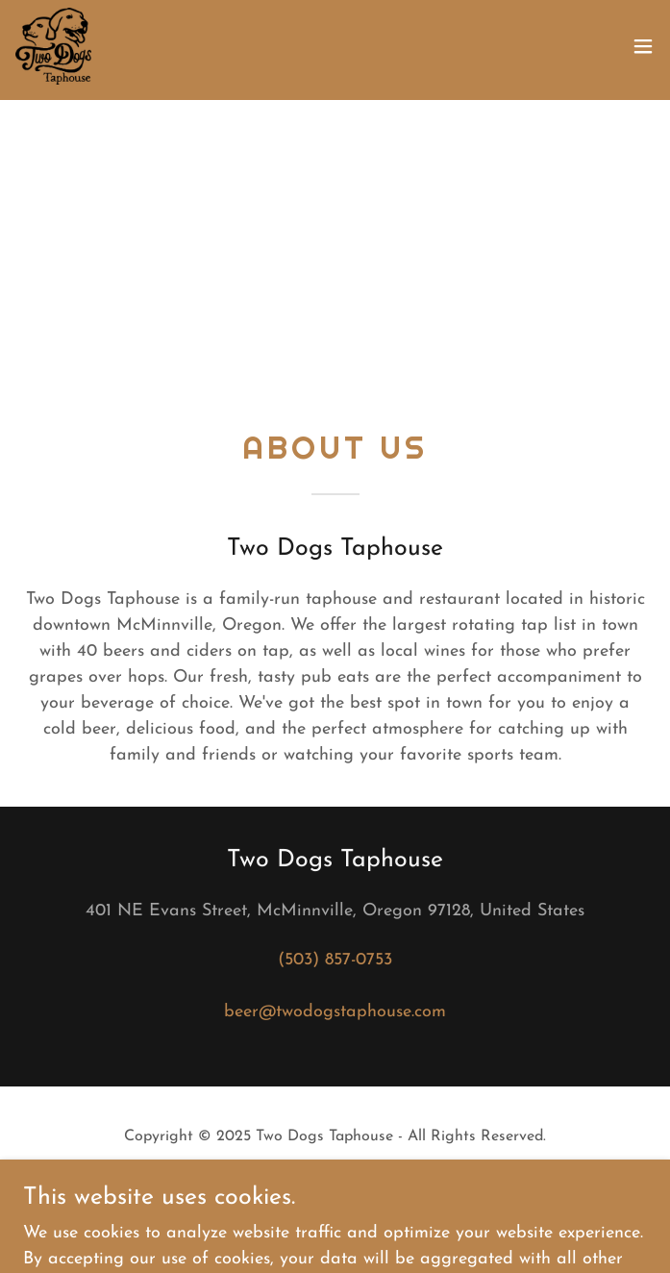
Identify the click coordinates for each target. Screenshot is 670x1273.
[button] (643, 46)
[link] (53, 46)
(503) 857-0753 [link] (335, 960)
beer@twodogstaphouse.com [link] (335, 1012)
